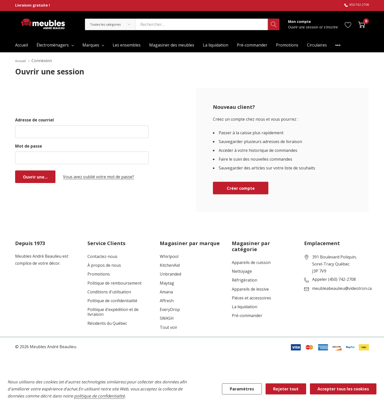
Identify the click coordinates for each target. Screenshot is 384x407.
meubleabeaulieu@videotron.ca (342, 288)
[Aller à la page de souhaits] (348, 24)
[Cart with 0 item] (361, 24)
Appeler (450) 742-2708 (334, 279)
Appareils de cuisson (251, 262)
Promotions (98, 274)
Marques (90, 45)
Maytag (167, 283)
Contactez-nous (102, 256)
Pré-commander (247, 315)
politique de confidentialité (99, 396)
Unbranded (170, 274)
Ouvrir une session (303, 27)
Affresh (167, 300)
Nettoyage (242, 271)
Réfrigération (244, 280)
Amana (166, 291)
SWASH (167, 318)
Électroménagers (53, 45)
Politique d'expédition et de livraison (113, 311)
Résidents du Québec (107, 323)
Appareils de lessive (250, 289)
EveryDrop (170, 309)
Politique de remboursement (114, 283)
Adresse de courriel (34, 119)
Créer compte (241, 188)
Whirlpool (169, 256)
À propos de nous (104, 265)
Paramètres (242, 389)
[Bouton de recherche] (273, 24)
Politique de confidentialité (112, 300)
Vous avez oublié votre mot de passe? (98, 176)
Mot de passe (28, 146)
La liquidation (244, 306)
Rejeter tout (286, 389)
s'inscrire (331, 27)
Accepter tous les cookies (343, 389)
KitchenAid (170, 265)
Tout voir (168, 327)
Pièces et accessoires (251, 297)
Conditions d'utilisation (109, 291)
